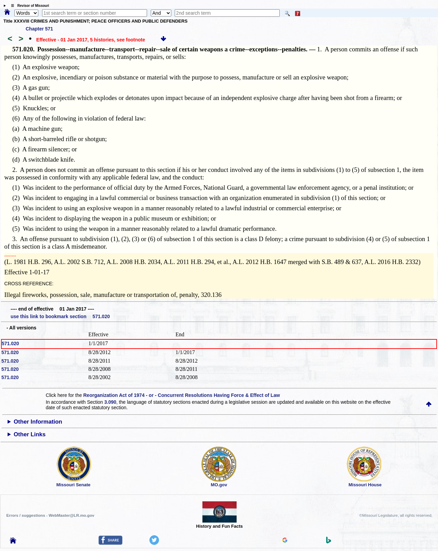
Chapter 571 (39, 29)
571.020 (10, 343)
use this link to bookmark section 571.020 (60, 316)
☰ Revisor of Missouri (28, 6)
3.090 (110, 402)
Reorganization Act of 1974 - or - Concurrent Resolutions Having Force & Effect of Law (181, 395)
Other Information (38, 421)
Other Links (29, 434)
